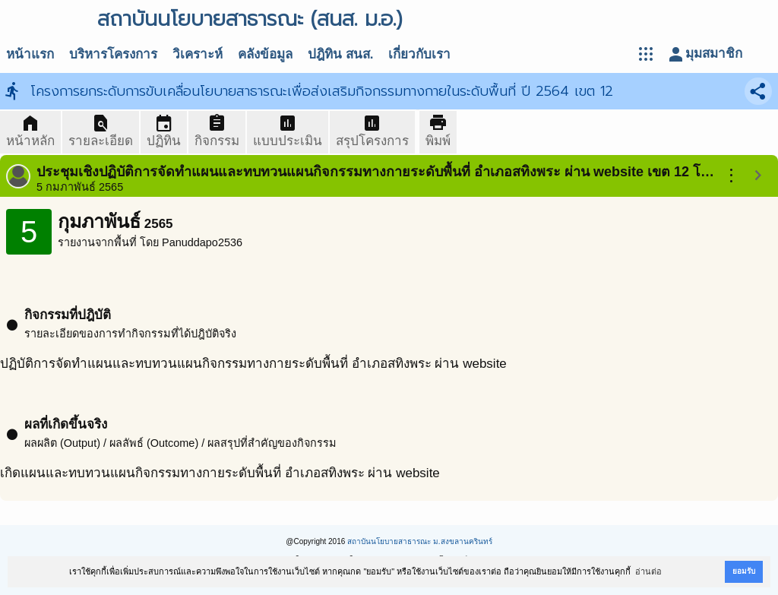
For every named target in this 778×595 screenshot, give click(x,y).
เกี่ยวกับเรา (419, 54)
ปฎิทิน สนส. (340, 54)
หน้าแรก (30, 54)
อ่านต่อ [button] (648, 571)
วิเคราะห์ (197, 54)
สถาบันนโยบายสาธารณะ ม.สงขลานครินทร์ (419, 541)
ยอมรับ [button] (743, 571)
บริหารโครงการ (113, 54)
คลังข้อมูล (265, 54)
